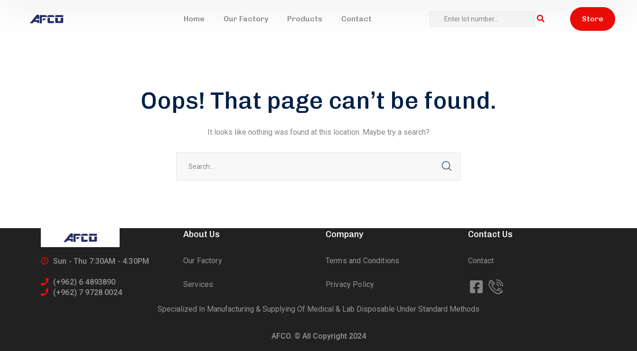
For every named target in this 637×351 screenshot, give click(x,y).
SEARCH (447, 166)
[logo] (46, 18)
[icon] (477, 287)
